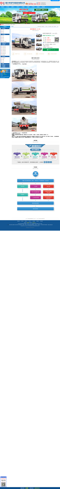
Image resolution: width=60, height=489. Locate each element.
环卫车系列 (3, 34)
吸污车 (3, 38)
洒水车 (3, 35)
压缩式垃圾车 (4, 50)
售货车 (3, 62)
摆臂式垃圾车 (4, 53)
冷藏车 (3, 59)
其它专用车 (3, 65)
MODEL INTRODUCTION (35, 30)
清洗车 (3, 40)
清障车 (3, 63)
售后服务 (34, 221)
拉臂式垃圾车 (4, 47)
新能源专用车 (4, 43)
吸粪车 (3, 37)
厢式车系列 (3, 56)
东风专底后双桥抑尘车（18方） (32, 218)
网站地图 (41, 221)
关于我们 (22, 221)
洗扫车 (11, 24)
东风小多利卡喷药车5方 (42, 218)
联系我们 (58, 0)
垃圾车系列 (3, 44)
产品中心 (46, 26)
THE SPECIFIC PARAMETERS (35, 59)
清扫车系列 (3, 28)
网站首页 (43, 26)
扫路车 (9, 24)
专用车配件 (3, 66)
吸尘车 (13, 24)
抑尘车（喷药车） (4, 41)
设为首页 (55, 0)
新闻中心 (26, 221)
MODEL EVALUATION (35, 168)
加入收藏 (53, 0)
